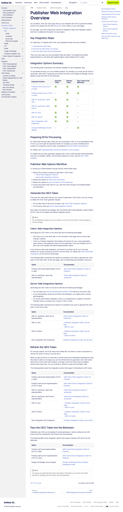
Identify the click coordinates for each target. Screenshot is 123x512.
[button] (73, 2)
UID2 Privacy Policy (100, 502)
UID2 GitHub (87, 502)
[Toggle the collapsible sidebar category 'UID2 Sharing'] (22, 73)
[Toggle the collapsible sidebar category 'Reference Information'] (22, 92)
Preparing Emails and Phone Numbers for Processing (60, 150)
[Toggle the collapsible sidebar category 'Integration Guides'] (22, 25)
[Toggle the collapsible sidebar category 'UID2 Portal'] (22, 23)
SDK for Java (36, 113)
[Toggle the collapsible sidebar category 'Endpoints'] (22, 61)
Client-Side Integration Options (47, 175)
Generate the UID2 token (42, 46)
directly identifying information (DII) (59, 291)
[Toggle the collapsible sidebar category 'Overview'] (22, 8)
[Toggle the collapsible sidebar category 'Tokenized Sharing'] (22, 85)
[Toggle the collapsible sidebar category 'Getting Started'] (22, 20)
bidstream (57, 26)
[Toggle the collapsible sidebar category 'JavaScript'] (22, 36)
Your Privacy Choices (112, 506)
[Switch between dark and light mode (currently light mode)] (102, 2)
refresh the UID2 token (57, 180)
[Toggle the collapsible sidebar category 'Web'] (22, 31)
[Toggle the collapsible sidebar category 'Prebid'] (22, 33)
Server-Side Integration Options (47, 177)
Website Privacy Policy (76, 506)
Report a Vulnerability (63, 506)
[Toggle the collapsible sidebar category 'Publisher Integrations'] (22, 28)
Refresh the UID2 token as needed (45, 49)
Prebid (111, 502)
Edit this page (35, 483)
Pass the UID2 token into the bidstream (47, 51)
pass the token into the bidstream (61, 182)
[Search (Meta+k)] (90, 2)
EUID (117, 502)
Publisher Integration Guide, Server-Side (77, 340)
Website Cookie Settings (97, 506)
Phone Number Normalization (77, 146)
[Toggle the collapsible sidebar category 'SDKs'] (22, 58)
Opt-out (86, 506)
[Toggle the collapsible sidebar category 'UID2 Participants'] (22, 17)
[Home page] (32, 7)
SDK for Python (37, 117)
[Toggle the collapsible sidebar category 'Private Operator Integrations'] (22, 56)
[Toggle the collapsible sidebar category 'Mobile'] (22, 43)
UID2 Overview (75, 502)
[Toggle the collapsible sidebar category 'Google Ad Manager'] (22, 51)
